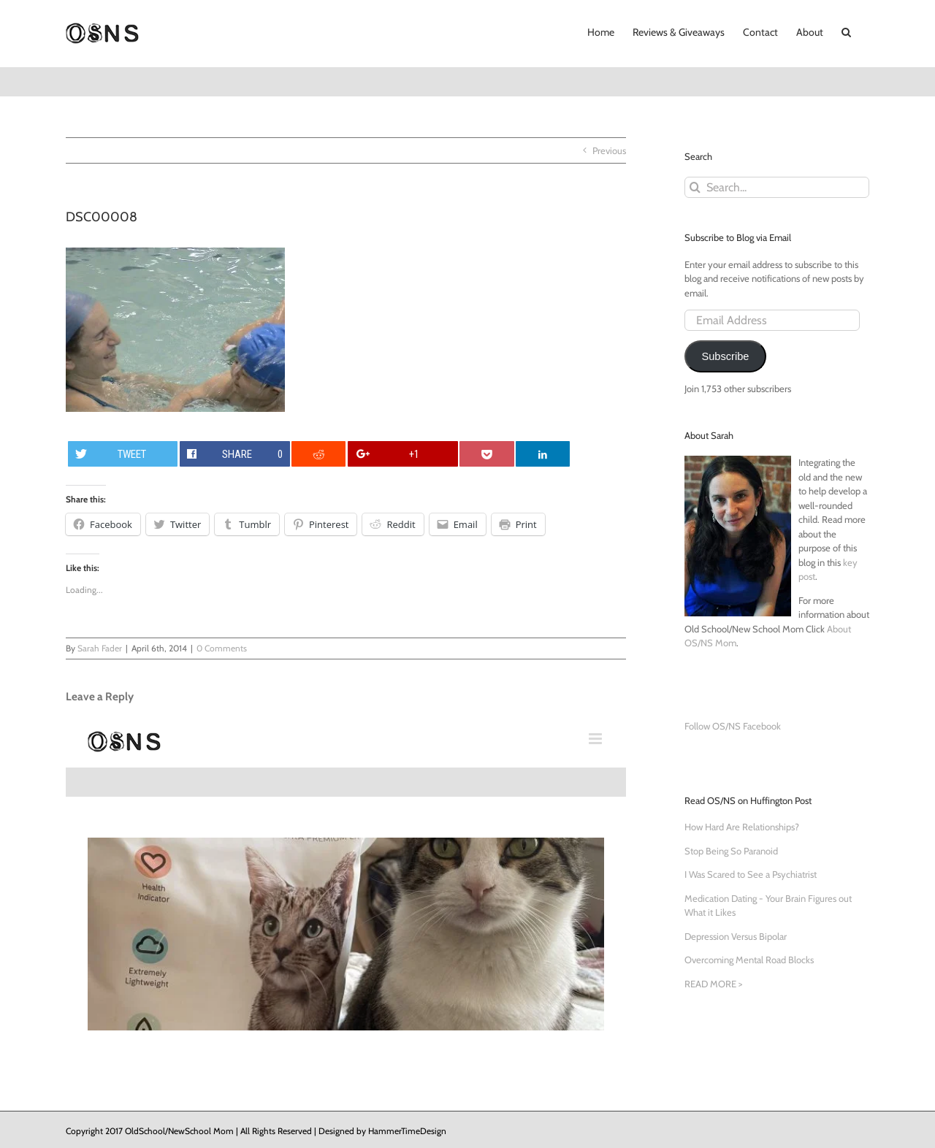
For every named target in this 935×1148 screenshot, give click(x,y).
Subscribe (725, 356)
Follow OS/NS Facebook (732, 726)
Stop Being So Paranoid (731, 851)
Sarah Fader (99, 648)
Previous (609, 150)
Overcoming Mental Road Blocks (749, 959)
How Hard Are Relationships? (741, 827)
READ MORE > (713, 984)
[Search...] (776, 187)
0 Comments (221, 648)
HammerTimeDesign (407, 1130)
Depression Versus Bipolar (735, 936)
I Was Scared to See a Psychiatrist (750, 874)
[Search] (695, 187)
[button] (846, 30)
